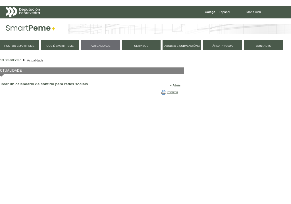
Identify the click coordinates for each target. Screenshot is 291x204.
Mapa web (253, 12)
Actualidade (35, 60)
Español (224, 12)
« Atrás (175, 85)
